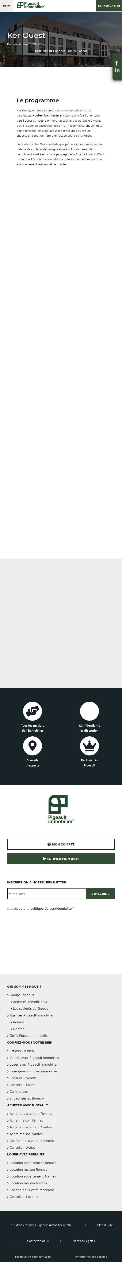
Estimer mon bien (61, 859)
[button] (117, 63)
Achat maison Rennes (26, 1120)
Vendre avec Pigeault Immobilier (35, 1057)
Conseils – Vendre (23, 1078)
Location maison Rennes (28, 1169)
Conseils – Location (24, 1196)
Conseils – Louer (22, 1085)
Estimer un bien (109, 5)
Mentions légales (84, 1241)
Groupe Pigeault (22, 995)
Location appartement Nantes (33, 1176)
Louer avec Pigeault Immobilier (34, 1064)
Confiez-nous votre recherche (32, 1141)
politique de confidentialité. (51, 908)
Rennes (18, 1022)
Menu (6, 5)
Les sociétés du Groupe (31, 1008)
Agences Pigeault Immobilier (32, 1015)
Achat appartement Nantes (31, 1127)
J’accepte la (42, 908)
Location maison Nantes (28, 1183)
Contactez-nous (38, 1241)
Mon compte (61, 844)
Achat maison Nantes (26, 1134)
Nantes (18, 1029)
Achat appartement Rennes (31, 1113)
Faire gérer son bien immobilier (33, 1071)
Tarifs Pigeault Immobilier (29, 1035)
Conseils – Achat (22, 1147)
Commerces (19, 1091)
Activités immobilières (30, 1002)
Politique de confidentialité (33, 1256)
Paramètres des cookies (91, 1256)
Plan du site (105, 1225)
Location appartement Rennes (33, 1163)
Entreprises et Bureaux (27, 1098)
